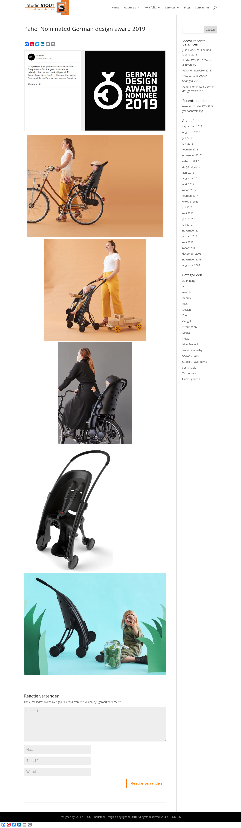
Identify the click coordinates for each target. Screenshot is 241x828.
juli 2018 (187, 138)
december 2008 (191, 253)
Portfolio (150, 7)
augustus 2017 (191, 166)
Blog (187, 7)
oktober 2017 (190, 161)
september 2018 (192, 126)
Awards (186, 292)
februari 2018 (190, 149)
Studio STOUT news (194, 362)
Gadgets (187, 321)
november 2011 (191, 230)
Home (115, 7)
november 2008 (191, 259)
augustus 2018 (191, 132)
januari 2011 (189, 236)
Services (170, 7)
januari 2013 (189, 219)
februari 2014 (190, 195)
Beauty (186, 298)
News (185, 338)
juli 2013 (187, 207)
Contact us (202, 7)
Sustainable (189, 367)
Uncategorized (191, 379)
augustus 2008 (191, 265)
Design (186, 309)
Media (186, 333)
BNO (185, 304)
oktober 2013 (190, 201)
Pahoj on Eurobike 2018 (196, 70)
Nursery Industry (192, 350)
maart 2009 (189, 248)
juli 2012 (187, 224)
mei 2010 (188, 242)
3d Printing (188, 280)
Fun (184, 315)
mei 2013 (188, 213)
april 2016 (188, 172)
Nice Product (190, 344)
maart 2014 (189, 190)
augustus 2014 (191, 178)
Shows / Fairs (190, 356)
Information (189, 327)
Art (184, 286)
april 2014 (188, 184)
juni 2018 (187, 143)
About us (130, 7)
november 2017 (191, 155)
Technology (189, 373)
